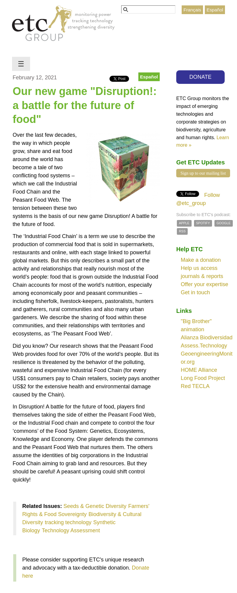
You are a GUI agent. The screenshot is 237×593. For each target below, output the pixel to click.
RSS (182, 231)
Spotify (203, 223)
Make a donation (201, 260)
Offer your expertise (204, 284)
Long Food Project (203, 378)
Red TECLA (195, 386)
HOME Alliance (199, 370)
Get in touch (195, 292)
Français (192, 9)
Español (215, 9)
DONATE (200, 77)
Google (224, 223)
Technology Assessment (71, 530)
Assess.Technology (204, 346)
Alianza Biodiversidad (206, 338)
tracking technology (68, 522)
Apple (184, 223)
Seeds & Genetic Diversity (94, 506)
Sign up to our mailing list (203, 173)
